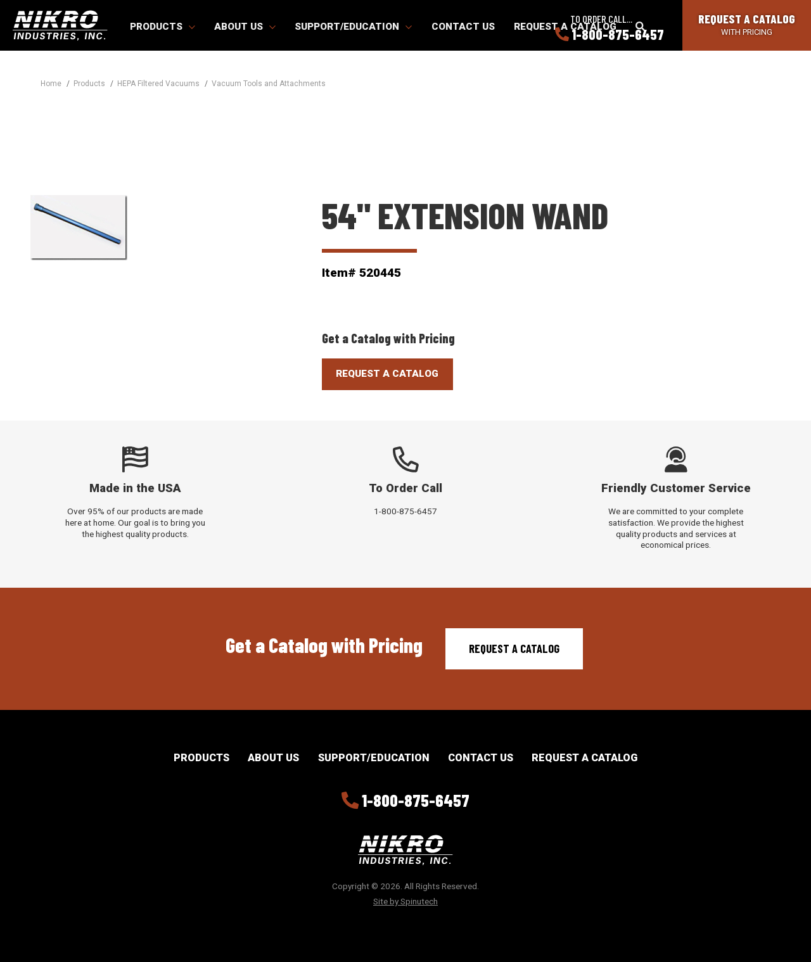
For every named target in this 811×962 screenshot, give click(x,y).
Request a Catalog (514, 648)
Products (162, 26)
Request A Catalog (387, 373)
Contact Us (463, 26)
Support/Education (353, 26)
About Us (245, 26)
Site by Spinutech (405, 901)
